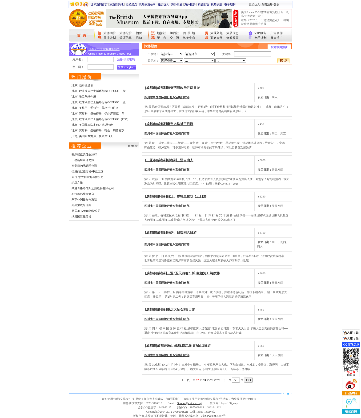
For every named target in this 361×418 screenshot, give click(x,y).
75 (208, 380)
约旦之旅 (77, 182)
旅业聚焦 (216, 33)
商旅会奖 (216, 37)
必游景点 (131, 4)
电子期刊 (230, 4)
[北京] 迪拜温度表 (82, 85)
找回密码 (129, 59)
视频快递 (216, 4)
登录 (276, 4)
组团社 (174, 33)
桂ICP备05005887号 (213, 416)
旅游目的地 (116, 4)
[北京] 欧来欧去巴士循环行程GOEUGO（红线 (99, 119)
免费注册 (267, 4)
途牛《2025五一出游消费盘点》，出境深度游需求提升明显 (265, 22)
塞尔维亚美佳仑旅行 (84, 154)
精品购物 (203, 4)
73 (201, 380)
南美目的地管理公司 (84, 165)
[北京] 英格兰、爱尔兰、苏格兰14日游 (95, 108)
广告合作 (276, 33)
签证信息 (126, 37)
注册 (120, 59)
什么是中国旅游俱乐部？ (104, 49)
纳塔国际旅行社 (81, 216)
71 (194, 380)
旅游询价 (110, 33)
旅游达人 (163, 4)
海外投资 (176, 4)
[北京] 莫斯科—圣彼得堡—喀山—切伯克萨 (97, 130)
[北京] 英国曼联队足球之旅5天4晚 (92, 124)
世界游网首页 (99, 4)
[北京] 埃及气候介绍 (83, 96)
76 (211, 380)
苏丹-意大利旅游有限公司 (88, 177)
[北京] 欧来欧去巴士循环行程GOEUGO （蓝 (98, 102)
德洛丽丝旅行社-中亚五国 (88, 171)
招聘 (139, 33)
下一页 (227, 380)
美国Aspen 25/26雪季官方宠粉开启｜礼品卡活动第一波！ (265, 14)
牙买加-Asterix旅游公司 (86, 211)
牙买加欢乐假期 (81, 205)
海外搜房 (190, 4)
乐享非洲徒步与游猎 (84, 199)
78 (218, 380)
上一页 (185, 380)
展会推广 (276, 37)
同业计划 (110, 37)
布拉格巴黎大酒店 (83, 194)
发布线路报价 (279, 47)
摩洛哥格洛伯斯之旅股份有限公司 (93, 188)
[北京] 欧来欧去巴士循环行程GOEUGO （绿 (98, 91)
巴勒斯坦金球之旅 (83, 160)
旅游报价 (126, 33)
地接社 (161, 33)
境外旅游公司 (147, 4)
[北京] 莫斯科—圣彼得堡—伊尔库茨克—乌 (97, 113)
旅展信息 (232, 33)
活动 (139, 37)
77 (215, 380)
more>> (133, 146)
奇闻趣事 (232, 37)
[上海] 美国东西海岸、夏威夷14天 (92, 136)
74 (204, 380)
